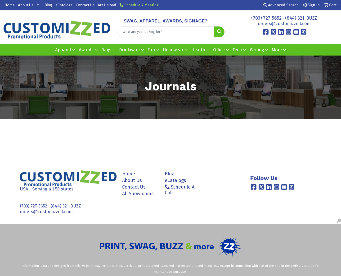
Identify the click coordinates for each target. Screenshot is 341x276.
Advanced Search (281, 5)
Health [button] (198, 49)
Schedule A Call (179, 189)
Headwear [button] (173, 49)
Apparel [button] (63, 49)
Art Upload (107, 5)
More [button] (277, 49)
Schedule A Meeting (139, 5)
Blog (48, 5)
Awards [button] (86, 49)
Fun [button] (151, 49)
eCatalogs (63, 5)
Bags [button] (106, 49)
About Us (25, 5)
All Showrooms (138, 193)
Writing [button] (257, 49)
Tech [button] (237, 49)
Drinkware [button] (129, 49)
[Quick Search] (166, 31)
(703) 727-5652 (266, 18)
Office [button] (219, 49)
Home (9, 5)
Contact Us (85, 5)
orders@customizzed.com (284, 23)
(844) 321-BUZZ (301, 18)
